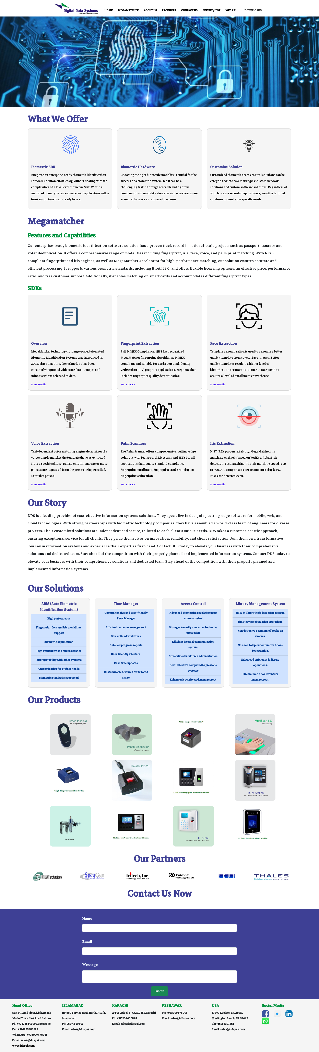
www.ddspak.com (23, 1046)
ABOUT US (150, 11)
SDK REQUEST (211, 11)
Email (87, 942)
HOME (109, 11)
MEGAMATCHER (128, 11)
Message (90, 965)
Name (87, 919)
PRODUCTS (169, 11)
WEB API (230, 11)
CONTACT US (189, 11)
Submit (159, 991)
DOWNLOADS (253, 11)
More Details (38, 385)
